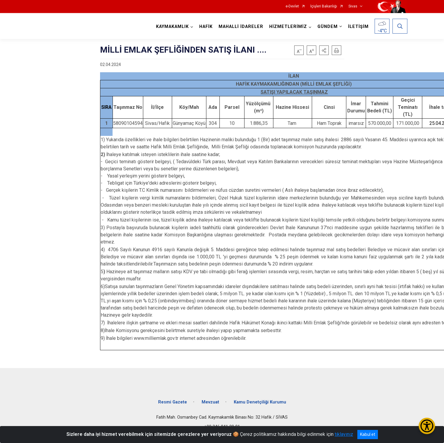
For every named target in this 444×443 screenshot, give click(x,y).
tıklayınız (344, 434)
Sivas (352, 6)
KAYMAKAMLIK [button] (172, 26)
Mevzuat (210, 401)
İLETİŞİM (358, 26)
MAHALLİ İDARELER (241, 26)
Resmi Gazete (172, 401)
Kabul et (367, 434)
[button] (324, 50)
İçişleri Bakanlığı (323, 6)
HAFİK (206, 26)
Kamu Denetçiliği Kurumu (260, 401)
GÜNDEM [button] (327, 26)
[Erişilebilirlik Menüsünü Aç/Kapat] (427, 426)
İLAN (294, 76)
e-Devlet (292, 6)
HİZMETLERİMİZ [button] (288, 26)
